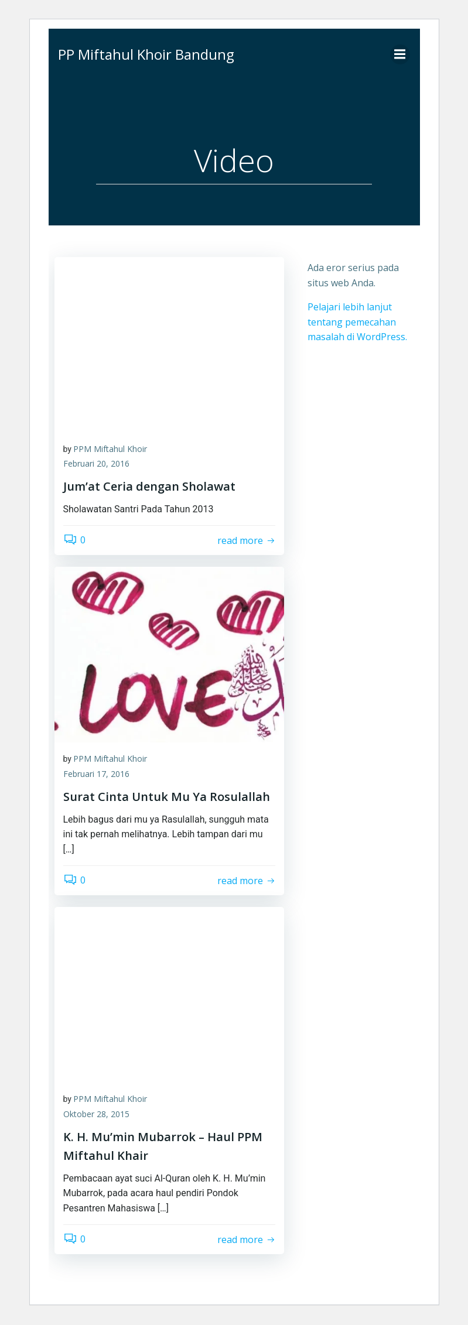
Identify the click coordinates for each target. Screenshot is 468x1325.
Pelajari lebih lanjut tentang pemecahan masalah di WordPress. (357, 321)
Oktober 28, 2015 (96, 1114)
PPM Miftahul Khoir (110, 449)
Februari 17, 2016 (96, 774)
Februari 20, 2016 (96, 464)
